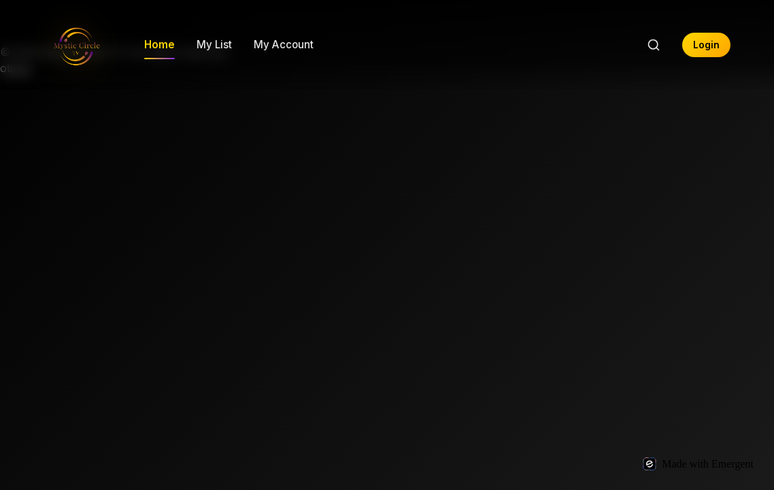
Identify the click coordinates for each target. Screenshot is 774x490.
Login (706, 44)
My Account (284, 44)
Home (159, 44)
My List (214, 44)
